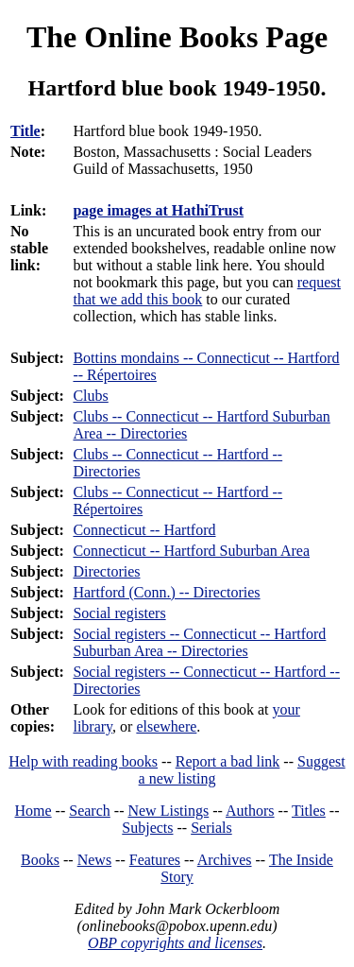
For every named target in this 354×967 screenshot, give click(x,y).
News (94, 860)
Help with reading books (83, 761)
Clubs (90, 396)
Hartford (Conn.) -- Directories (166, 592)
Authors (250, 811)
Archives (224, 860)
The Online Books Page (177, 37)
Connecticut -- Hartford (144, 530)
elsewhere (166, 726)
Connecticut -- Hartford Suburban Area (191, 551)
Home (33, 811)
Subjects (147, 828)
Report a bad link (228, 761)
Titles (309, 811)
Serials (211, 828)
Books (40, 860)
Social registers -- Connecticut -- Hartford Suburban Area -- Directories (199, 642)
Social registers (119, 613)
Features (154, 860)
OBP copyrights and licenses (175, 943)
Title (25, 131)
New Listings (168, 811)
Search (89, 811)
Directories (106, 571)
